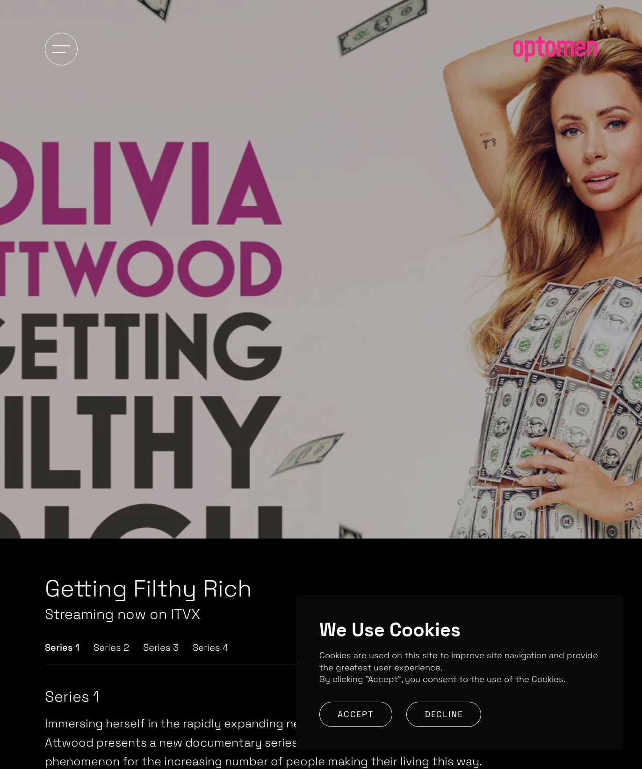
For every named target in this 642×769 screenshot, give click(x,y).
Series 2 (111, 647)
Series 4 (210, 647)
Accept (356, 714)
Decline (444, 714)
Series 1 (62, 647)
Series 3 (161, 647)
